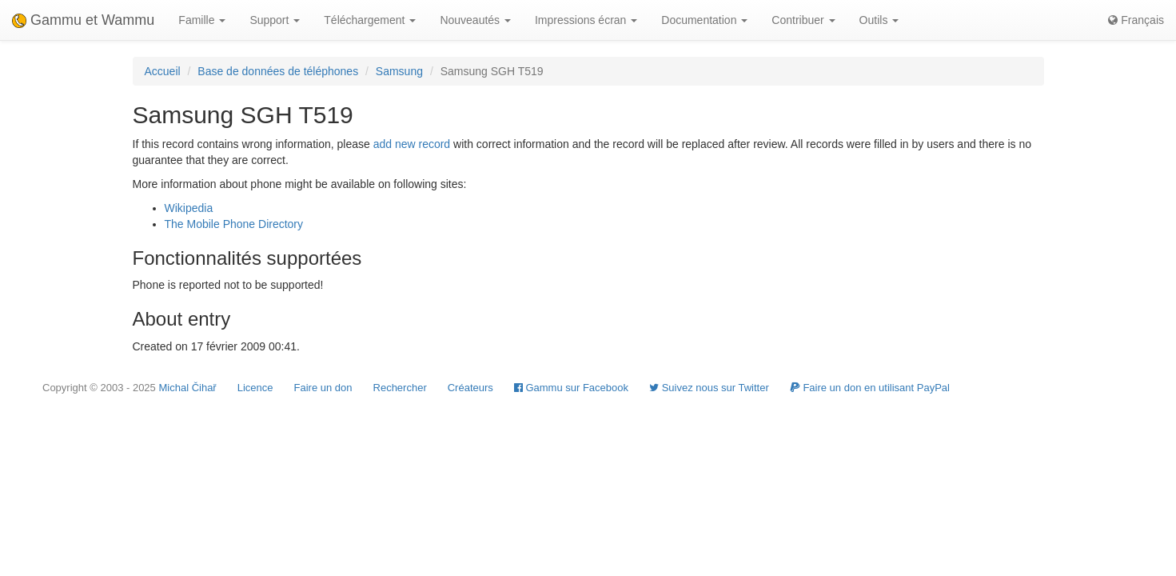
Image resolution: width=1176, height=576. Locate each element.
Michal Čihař (187, 388)
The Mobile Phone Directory (234, 224)
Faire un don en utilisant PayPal (870, 388)
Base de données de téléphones (277, 71)
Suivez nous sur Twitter (709, 388)
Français (1136, 20)
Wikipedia (189, 208)
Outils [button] (879, 20)
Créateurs (470, 388)
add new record (412, 144)
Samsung (399, 71)
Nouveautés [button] (475, 20)
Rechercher (400, 388)
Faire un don (323, 388)
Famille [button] (201, 20)
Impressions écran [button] (586, 20)
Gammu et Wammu (83, 20)
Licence (255, 388)
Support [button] (274, 20)
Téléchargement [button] (370, 20)
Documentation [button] (704, 20)
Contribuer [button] (803, 20)
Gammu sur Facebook (571, 388)
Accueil (163, 71)
